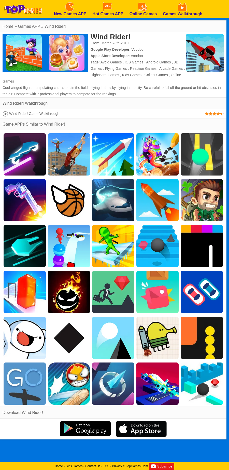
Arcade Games (171, 68)
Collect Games (156, 75)
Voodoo (137, 49)
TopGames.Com (137, 466)
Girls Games (74, 466)
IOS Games (134, 62)
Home (8, 26)
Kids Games (131, 75)
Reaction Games (143, 68)
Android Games (158, 62)
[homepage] (23, 2)
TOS (106, 466)
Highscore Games (105, 75)
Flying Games (116, 68)
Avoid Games (111, 62)
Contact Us (92, 466)
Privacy (117, 466)
